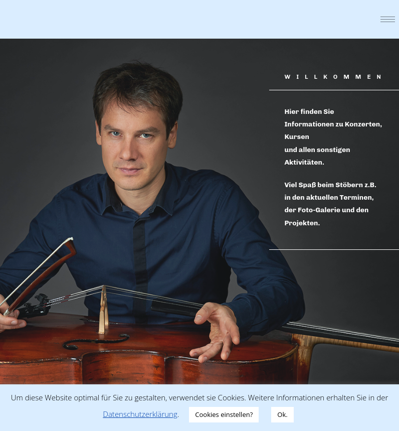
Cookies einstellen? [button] (224, 414)
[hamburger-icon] (387, 19)
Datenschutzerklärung (140, 414)
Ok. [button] (282, 414)
